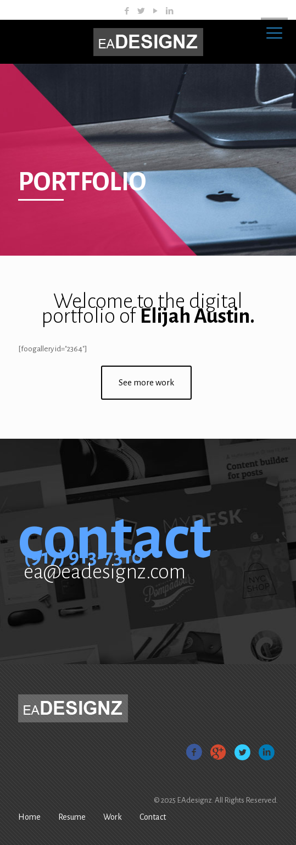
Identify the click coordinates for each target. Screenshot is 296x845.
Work (112, 817)
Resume (72, 817)
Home (29, 817)
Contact (152, 817)
